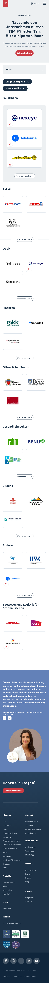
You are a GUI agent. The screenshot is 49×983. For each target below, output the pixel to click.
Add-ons (6, 886)
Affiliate (28, 901)
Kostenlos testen (31, 821)
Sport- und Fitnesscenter (12, 860)
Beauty (5, 852)
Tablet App (29, 851)
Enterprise (6, 825)
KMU (4, 821)
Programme (29, 898)
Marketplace (7, 890)
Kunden (28, 878)
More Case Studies (23, 176)
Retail (5, 829)
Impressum (6, 976)
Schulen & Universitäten (12, 845)
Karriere (28, 874)
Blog (27, 882)
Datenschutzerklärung (28, 976)
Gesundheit (7, 856)
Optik (5, 868)
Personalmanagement (11, 841)
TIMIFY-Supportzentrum (12, 923)
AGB (15, 976)
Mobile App (29, 855)
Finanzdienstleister (10, 833)
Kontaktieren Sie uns (13, 791)
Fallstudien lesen (24, 53)
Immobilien (7, 837)
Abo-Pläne (7, 909)
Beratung (6, 864)
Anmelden (29, 825)
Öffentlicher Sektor (10, 848)
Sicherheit (6, 894)
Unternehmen (30, 870)
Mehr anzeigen (23, 239)
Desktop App (30, 847)
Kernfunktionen (8, 882)
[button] (4, 718)
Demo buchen (30, 833)
